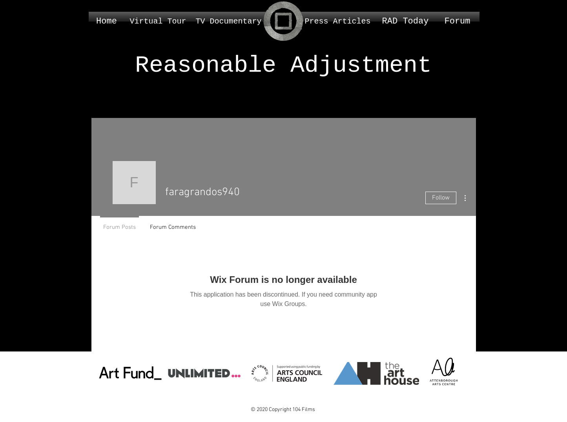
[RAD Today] (405, 21)
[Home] (107, 21)
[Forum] (457, 21)
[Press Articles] (338, 21)
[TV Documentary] (228, 21)
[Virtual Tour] (158, 21)
